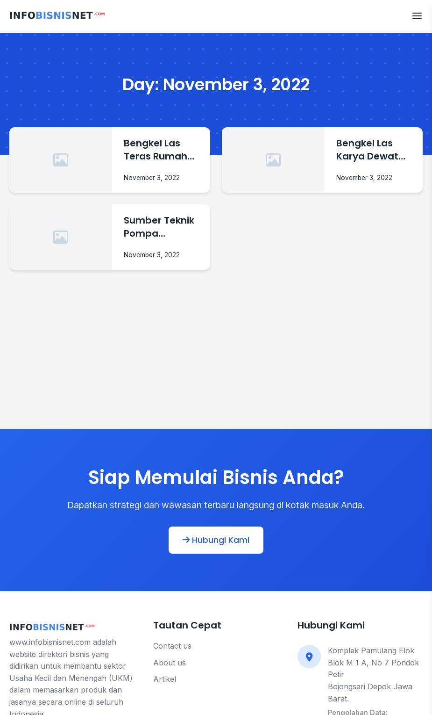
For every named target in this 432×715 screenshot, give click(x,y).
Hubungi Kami (216, 540)
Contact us (172, 645)
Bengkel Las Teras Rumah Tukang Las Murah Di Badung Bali (155, 150)
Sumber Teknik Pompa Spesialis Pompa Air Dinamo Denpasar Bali (159, 227)
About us (169, 662)
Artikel (164, 679)
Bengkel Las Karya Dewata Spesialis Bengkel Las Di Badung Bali (370, 150)
